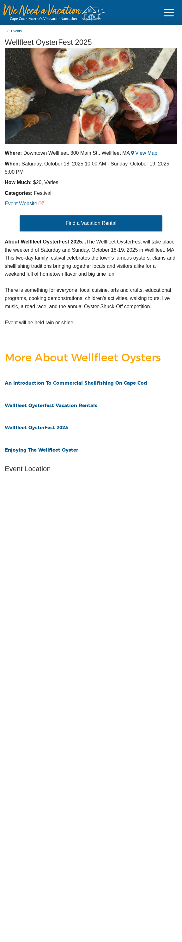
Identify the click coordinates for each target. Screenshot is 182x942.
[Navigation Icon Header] (169, 12)
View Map (146, 153)
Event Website (21, 203)
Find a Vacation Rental (91, 223)
